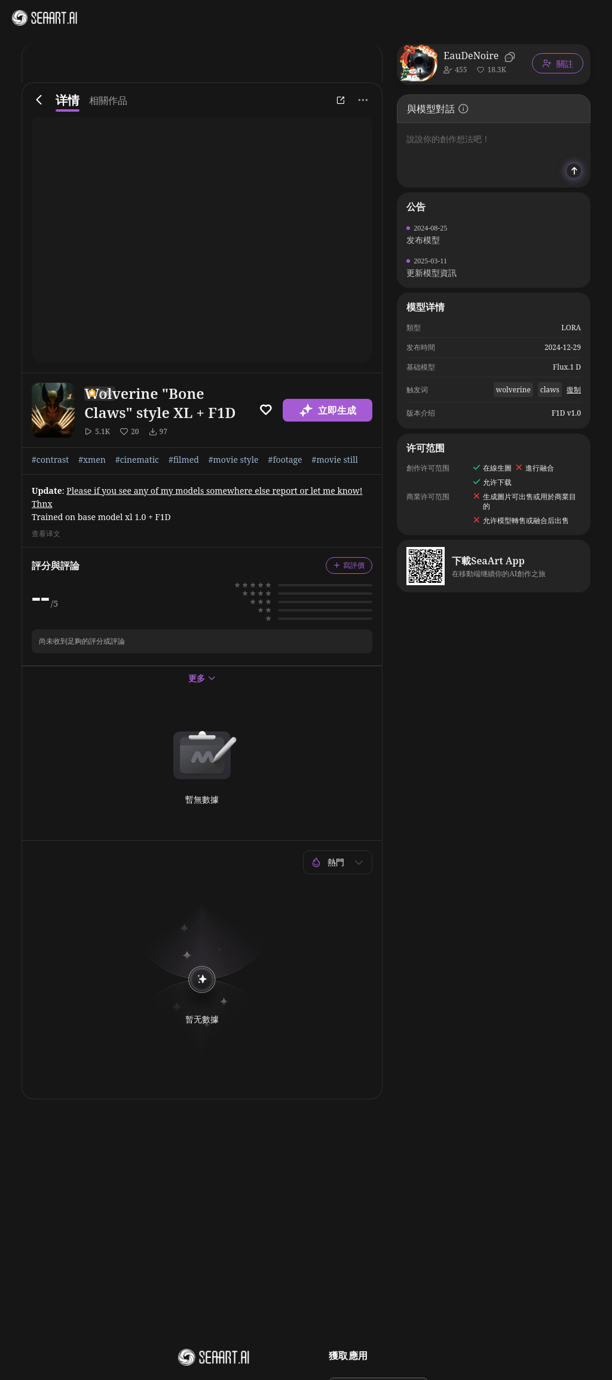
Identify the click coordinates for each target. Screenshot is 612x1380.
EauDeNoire (470, 55)
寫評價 (349, 565)
